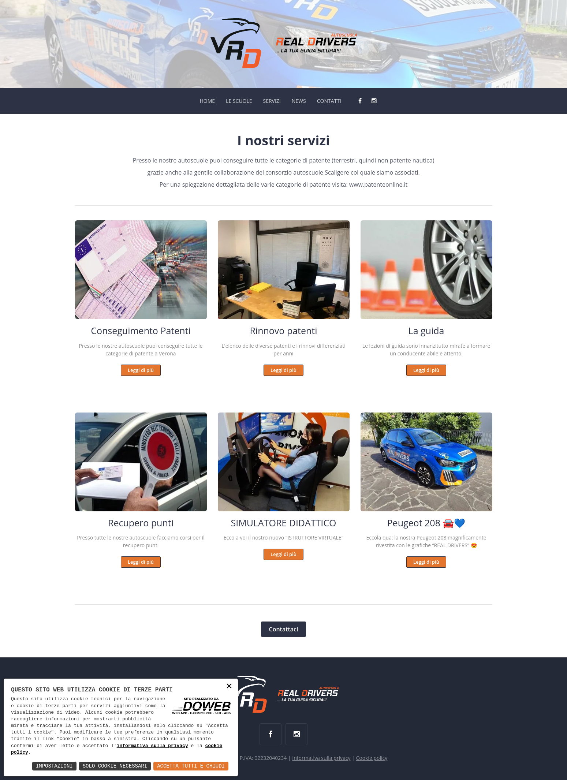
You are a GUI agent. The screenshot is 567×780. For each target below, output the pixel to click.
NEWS (299, 100)
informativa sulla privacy (152, 746)
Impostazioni (54, 765)
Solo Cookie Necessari (115, 765)
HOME (207, 100)
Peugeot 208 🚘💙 (426, 522)
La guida (426, 330)
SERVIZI (271, 100)
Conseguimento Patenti (141, 330)
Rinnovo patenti (283, 330)
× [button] (229, 686)
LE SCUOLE (239, 100)
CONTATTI (329, 100)
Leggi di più (141, 370)
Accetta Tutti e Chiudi (191, 765)
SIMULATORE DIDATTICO (283, 522)
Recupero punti (141, 522)
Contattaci (283, 629)
